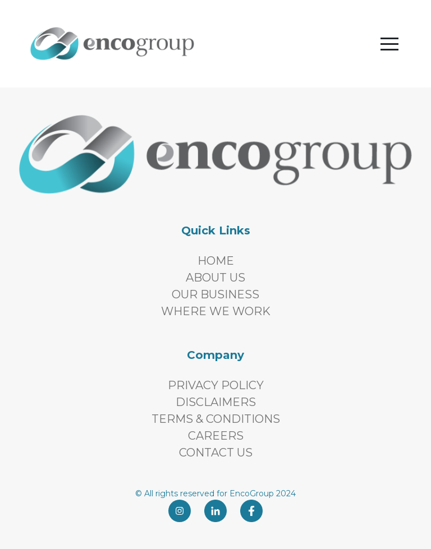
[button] (389, 43)
